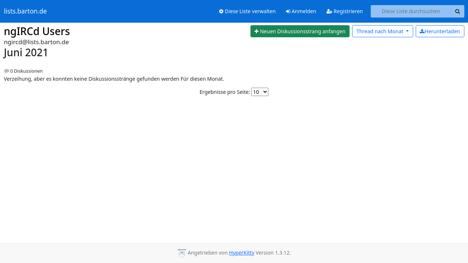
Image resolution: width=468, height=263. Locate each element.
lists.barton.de (25, 11)
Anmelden (301, 11)
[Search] (457, 11)
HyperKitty (241, 252)
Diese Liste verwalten (247, 11)
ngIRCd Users (37, 31)
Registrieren (345, 11)
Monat (380, 31)
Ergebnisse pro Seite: (225, 91)
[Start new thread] (300, 31)
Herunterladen (440, 31)
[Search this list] (411, 11)
